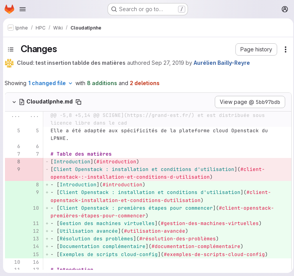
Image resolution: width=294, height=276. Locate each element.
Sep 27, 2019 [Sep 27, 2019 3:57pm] (168, 62)
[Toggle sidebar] (11, 49)
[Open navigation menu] (22, 9)
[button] (254, 49)
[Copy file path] (78, 102)
